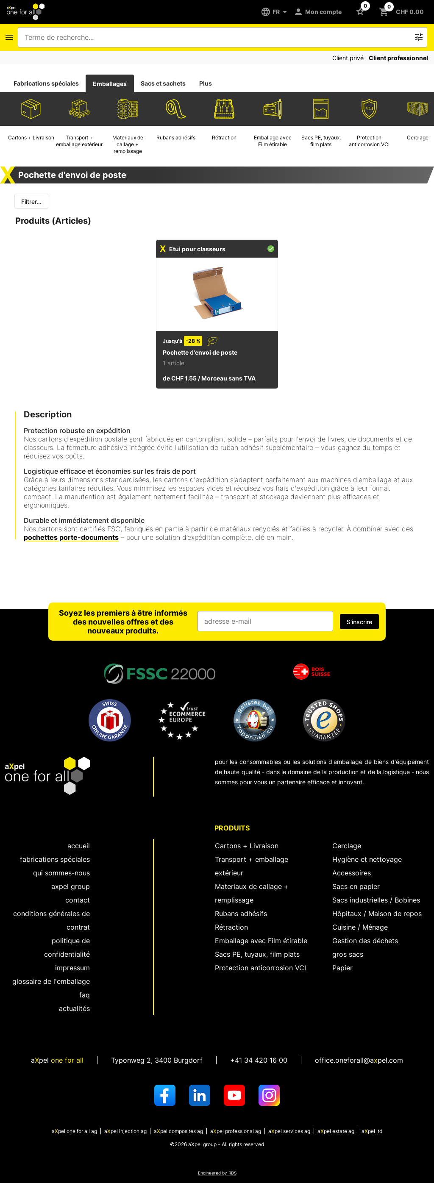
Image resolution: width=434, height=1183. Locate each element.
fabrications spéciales (55, 859)
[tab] (46, 83)
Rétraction (231, 927)
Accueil (78, 845)
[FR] (277, 11)
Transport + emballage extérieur (251, 866)
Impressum (72, 968)
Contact (77, 900)
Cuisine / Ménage (360, 927)
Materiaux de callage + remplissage (252, 893)
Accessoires (351, 873)
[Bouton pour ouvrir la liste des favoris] (362, 11)
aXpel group (70, 886)
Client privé (348, 57)
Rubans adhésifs (241, 913)
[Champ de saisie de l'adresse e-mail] (265, 621)
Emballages (110, 83)
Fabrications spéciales (46, 83)
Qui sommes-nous (61, 873)
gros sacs (347, 954)
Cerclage (346, 845)
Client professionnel (398, 57)
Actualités (74, 1008)
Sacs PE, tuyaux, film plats (257, 954)
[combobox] (217, 37)
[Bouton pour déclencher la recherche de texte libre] (418, 37)
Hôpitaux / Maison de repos (377, 913)
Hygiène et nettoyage (367, 859)
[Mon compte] (319, 11)
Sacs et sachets (163, 83)
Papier (342, 968)
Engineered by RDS (217, 1173)
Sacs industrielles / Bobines (376, 900)
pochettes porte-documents (71, 537)
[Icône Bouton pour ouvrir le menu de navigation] (9, 37)
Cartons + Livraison (246, 845)
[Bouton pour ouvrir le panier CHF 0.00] (403, 11)
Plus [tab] (205, 83)
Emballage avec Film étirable (261, 940)
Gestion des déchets (365, 940)
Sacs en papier (356, 886)
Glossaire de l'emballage (51, 981)
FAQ (84, 995)
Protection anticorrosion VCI (260, 968)
